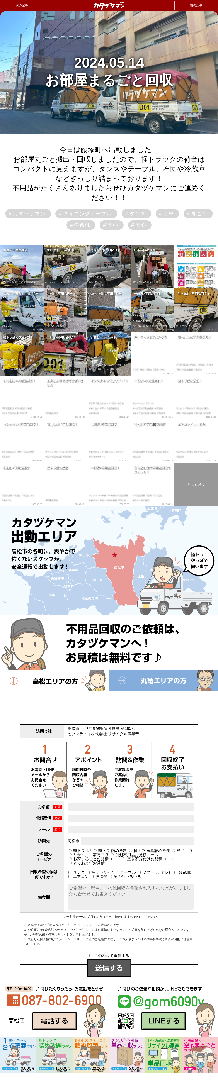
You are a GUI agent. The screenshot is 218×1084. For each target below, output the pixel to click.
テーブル (126, 872)
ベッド (105, 872)
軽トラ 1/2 (80, 851)
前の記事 (196, 5)
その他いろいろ (125, 876)
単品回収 (182, 851)
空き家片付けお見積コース (148, 859)
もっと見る (196, 484)
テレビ (164, 872)
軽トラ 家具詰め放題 (149, 851)
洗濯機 (99, 876)
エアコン (78, 876)
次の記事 (22, 5)
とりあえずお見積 (87, 863)
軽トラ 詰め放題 (110, 851)
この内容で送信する (109, 956)
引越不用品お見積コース (134, 855)
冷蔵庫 (182, 872)
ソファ (146, 872)
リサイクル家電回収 (89, 855)
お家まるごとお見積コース (94, 859)
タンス (76, 872)
